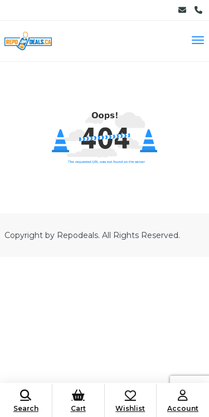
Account (182, 401)
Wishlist (130, 401)
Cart (78, 401)
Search (26, 401)
